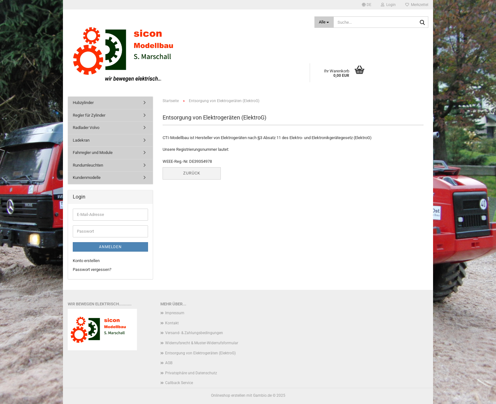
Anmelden (110, 247)
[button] (366, 4)
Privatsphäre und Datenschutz (191, 373)
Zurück (191, 173)
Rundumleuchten (88, 165)
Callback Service (179, 383)
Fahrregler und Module (93, 152)
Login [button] (388, 5)
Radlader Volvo (86, 127)
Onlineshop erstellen (228, 395)
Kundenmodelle (87, 177)
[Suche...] (324, 22)
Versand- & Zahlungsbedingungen (194, 333)
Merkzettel (416, 5)
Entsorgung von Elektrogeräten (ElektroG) (200, 353)
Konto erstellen (86, 260)
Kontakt (172, 323)
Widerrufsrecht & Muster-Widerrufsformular (201, 343)
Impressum (174, 313)
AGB (168, 363)
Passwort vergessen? (92, 269)
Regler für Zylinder (89, 115)
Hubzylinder (83, 102)
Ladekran (81, 140)
